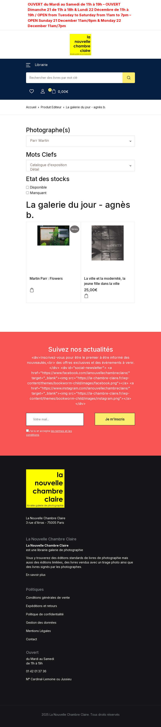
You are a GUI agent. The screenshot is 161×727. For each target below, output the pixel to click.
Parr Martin (80, 140)
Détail (80, 169)
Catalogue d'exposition (80, 165)
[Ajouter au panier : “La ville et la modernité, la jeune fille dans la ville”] (86, 296)
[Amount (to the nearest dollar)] (74, 77)
